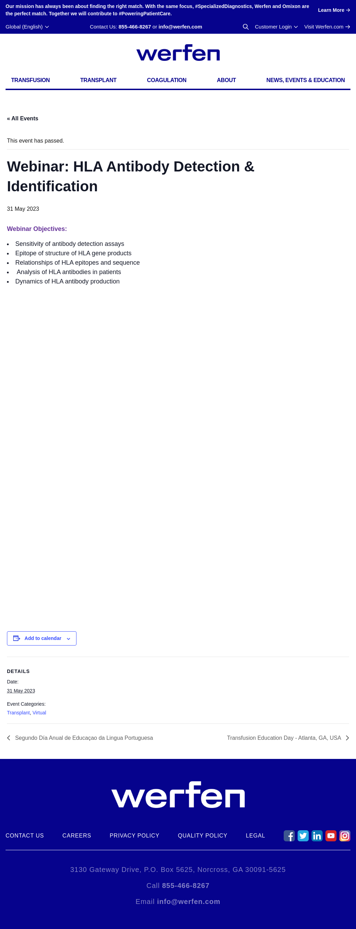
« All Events (22, 118)
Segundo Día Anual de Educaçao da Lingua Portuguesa (83, 738)
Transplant (98, 80)
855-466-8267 (135, 27)
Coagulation (167, 80)
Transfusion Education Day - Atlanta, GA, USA (284, 738)
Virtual (39, 712)
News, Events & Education (305, 80)
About (226, 80)
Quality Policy (203, 836)
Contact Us (25, 836)
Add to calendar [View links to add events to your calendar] (43, 638)
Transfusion (30, 80)
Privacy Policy (135, 836)
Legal (255, 836)
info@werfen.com (180, 27)
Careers (77, 836)
